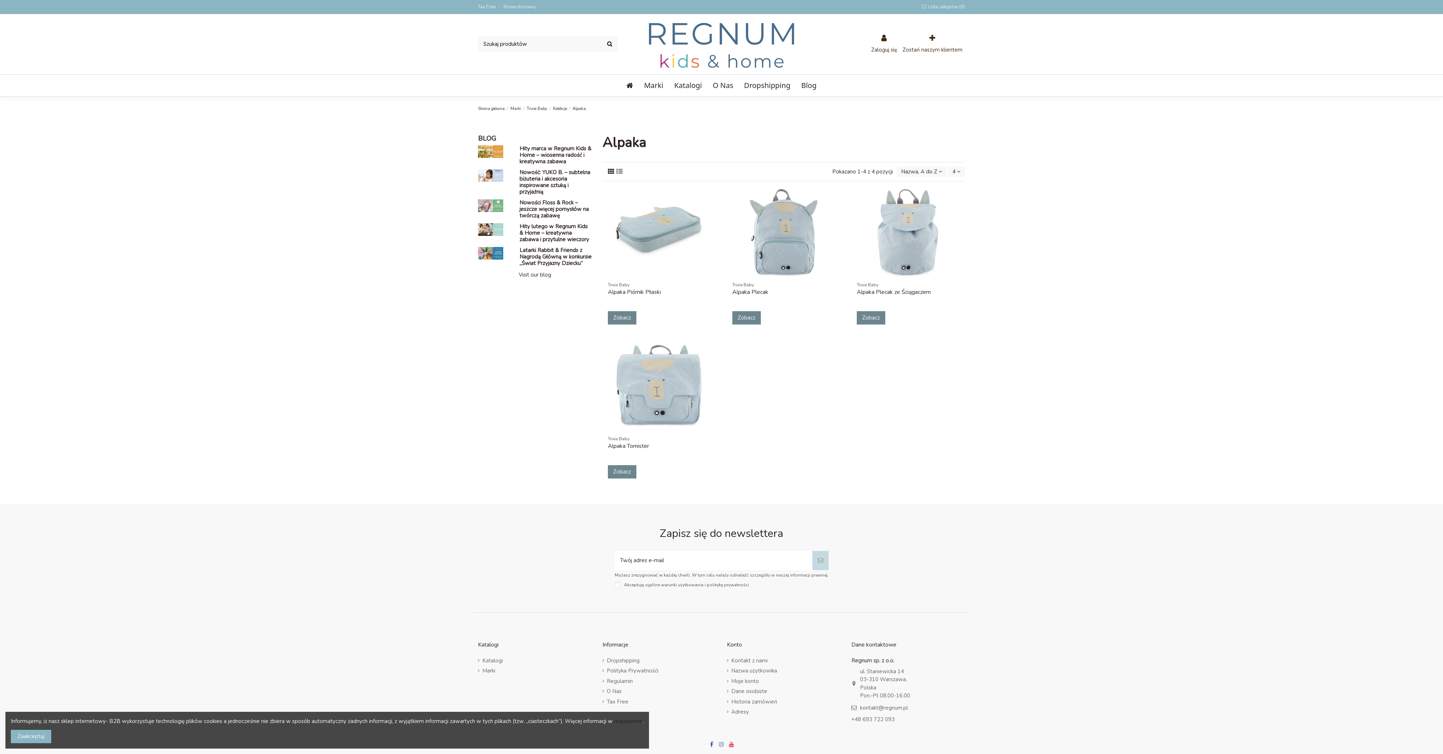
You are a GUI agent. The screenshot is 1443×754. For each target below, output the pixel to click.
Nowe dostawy (520, 7)
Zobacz (622, 317)
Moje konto (745, 681)
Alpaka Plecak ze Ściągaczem (894, 292)
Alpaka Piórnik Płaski (634, 292)
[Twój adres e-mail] (713, 560)
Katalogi (492, 660)
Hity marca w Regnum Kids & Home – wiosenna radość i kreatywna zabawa (555, 155)
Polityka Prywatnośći (632, 670)
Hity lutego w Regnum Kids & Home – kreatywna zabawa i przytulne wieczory (554, 233)
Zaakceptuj (31, 736)
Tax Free (487, 7)
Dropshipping (623, 660)
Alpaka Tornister (628, 446)
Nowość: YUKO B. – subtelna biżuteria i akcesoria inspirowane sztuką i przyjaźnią (554, 182)
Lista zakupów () (943, 7)
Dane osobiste (749, 691)
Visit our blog (535, 274)
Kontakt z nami (749, 660)
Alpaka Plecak (750, 292)
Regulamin (620, 681)
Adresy (740, 711)
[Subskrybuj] (820, 560)
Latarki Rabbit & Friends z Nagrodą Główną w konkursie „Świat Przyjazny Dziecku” (555, 257)
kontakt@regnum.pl (884, 707)
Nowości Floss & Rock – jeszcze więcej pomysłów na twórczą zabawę (554, 209)
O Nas (614, 691)
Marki (488, 670)
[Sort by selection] (922, 172)
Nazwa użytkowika (754, 670)
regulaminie (628, 721)
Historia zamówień (754, 701)
